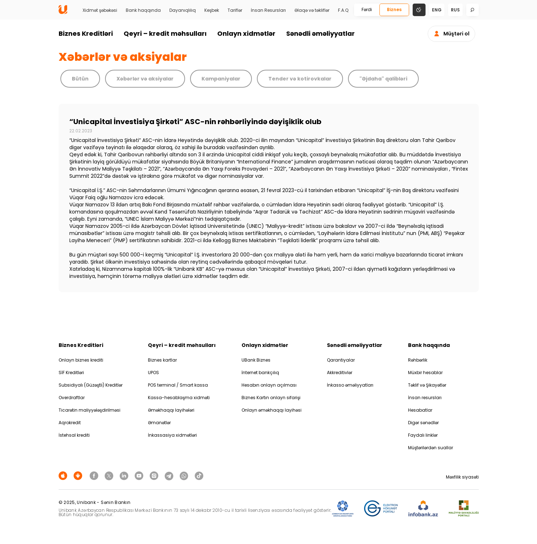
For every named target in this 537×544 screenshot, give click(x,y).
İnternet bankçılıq (260, 372)
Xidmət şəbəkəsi (100, 10)
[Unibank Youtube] (140, 475)
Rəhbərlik (417, 360)
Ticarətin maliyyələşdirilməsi (89, 410)
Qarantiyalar (341, 360)
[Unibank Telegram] (170, 475)
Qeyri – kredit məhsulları (165, 33)
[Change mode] (419, 9)
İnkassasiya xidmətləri (172, 435)
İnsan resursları (425, 397)
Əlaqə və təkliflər (311, 10)
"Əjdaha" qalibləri (383, 78)
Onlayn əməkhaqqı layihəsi (272, 410)
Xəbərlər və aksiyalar (145, 78)
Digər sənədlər (423, 423)
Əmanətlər (159, 423)
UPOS (153, 372)
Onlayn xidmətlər (246, 33)
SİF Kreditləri (71, 372)
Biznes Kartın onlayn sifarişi (271, 397)
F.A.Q (343, 10)
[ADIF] (342, 508)
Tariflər (235, 10)
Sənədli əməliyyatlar (320, 33)
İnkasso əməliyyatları (350, 385)
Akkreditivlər (339, 372)
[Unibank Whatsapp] (185, 475)
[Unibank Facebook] (95, 475)
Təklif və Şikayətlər (427, 385)
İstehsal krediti (74, 435)
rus (455, 10)
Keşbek (211, 10)
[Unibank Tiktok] (199, 475)
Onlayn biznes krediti (81, 360)
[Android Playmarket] (79, 475)
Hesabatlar (420, 410)
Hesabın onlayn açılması (269, 385)
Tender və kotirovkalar (300, 78)
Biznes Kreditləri (86, 33)
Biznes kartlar (162, 360)
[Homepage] (63, 12)
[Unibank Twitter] (110, 475)
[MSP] (464, 508)
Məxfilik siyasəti (462, 477)
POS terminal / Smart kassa (178, 385)
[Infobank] (423, 508)
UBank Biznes (256, 360)
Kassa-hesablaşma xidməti (179, 397)
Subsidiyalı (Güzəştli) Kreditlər (91, 385)
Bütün (80, 78)
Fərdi (367, 9)
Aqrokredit (70, 423)
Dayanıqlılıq (182, 10)
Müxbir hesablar (425, 372)
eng (437, 10)
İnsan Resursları (268, 10)
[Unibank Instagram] (155, 475)
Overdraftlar (72, 397)
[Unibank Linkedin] (125, 475)
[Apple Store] (64, 475)
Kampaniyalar (221, 78)
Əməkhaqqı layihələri (171, 410)
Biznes (394, 9)
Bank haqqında (143, 10)
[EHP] (381, 508)
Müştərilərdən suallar (430, 448)
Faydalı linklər (423, 435)
